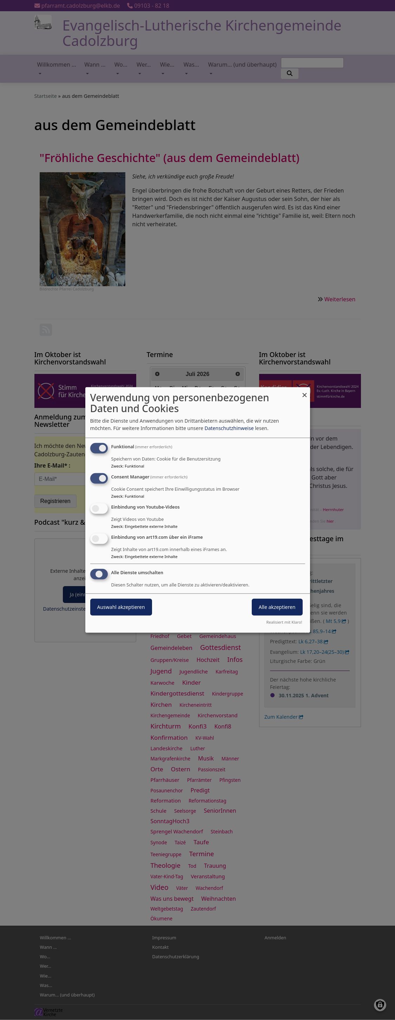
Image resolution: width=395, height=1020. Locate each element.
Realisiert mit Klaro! (284, 622)
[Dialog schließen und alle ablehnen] (304, 391)
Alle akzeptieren (277, 606)
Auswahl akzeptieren (121, 606)
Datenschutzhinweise (229, 428)
